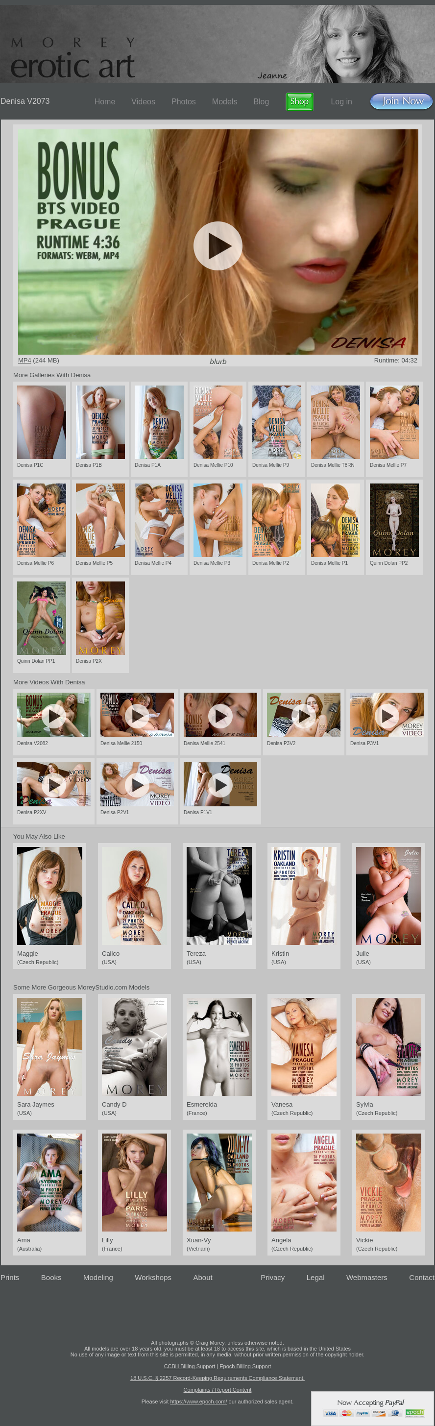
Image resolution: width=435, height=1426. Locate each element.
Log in (341, 101)
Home (105, 101)
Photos (183, 101)
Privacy (273, 1277)
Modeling (98, 1277)
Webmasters (366, 1277)
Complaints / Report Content (218, 1390)
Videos (143, 101)
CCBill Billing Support (190, 1366)
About (203, 1277)
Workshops (153, 1277)
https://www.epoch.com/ (198, 1401)
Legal (316, 1277)
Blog (261, 101)
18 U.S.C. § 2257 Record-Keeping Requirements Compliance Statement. (217, 1378)
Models (225, 101)
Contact (422, 1277)
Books (51, 1277)
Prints (9, 1277)
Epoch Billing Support (245, 1366)
